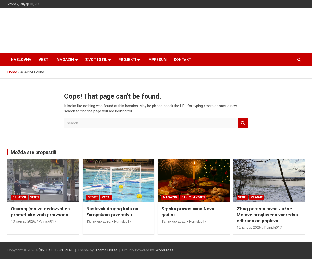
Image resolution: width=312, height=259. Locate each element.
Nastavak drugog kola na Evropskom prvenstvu (112, 212)
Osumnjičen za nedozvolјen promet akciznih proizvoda (40, 212)
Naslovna (21, 59)
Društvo (19, 197)
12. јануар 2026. (249, 227)
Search (243, 123)
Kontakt (182, 59)
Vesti (44, 59)
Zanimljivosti (193, 197)
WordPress (164, 250)
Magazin (65, 59)
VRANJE (257, 197)
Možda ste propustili (33, 152)
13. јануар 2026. (23, 221)
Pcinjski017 (47, 221)
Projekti (127, 59)
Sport (93, 197)
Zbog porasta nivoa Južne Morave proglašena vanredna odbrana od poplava (267, 215)
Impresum (157, 59)
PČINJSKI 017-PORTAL (54, 250)
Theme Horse (106, 250)
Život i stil (96, 59)
